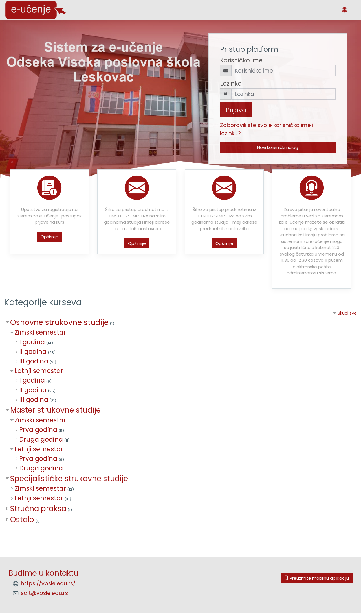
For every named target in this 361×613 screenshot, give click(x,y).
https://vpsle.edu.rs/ (48, 583)
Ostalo (22, 519)
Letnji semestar (39, 370)
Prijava (236, 110)
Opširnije (49, 237)
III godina (33, 361)
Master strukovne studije (55, 410)
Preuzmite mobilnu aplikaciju (316, 578)
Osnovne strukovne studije (59, 322)
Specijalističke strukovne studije (69, 478)
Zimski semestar (40, 332)
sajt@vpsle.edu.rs (44, 593)
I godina (32, 341)
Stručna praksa (38, 508)
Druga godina (41, 439)
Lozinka (231, 83)
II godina (33, 351)
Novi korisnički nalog (277, 147)
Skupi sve (347, 313)
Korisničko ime (241, 60)
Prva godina (38, 429)
